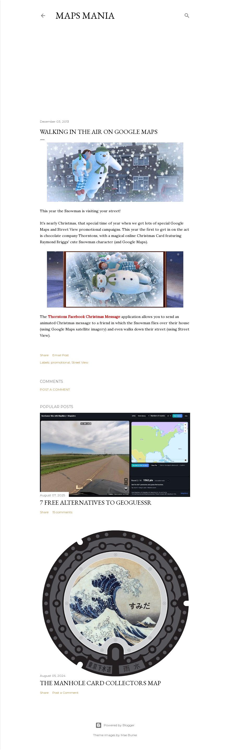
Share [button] (44, 355)
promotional (60, 362)
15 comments (62, 512)
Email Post (60, 355)
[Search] (187, 14)
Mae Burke (129, 735)
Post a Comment (55, 389)
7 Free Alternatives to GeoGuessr (96, 502)
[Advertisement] (115, 70)
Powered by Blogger (115, 725)
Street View (79, 362)
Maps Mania (85, 15)
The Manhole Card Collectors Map (100, 683)
